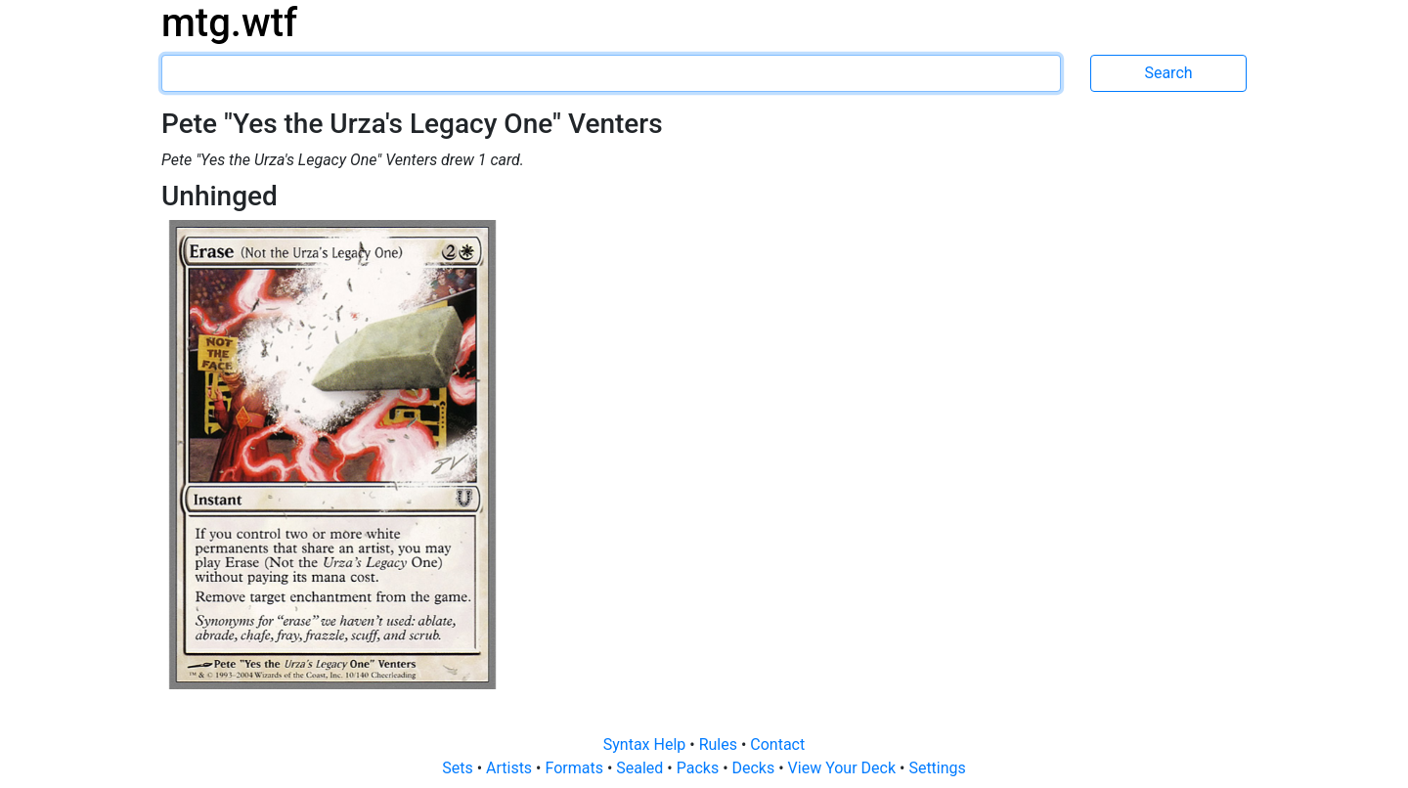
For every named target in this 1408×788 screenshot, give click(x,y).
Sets (459, 768)
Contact (777, 744)
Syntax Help (646, 744)
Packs (700, 768)
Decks (755, 768)
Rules (720, 744)
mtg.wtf (229, 23)
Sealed (641, 768)
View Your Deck (844, 768)
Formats (575, 768)
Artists (511, 768)
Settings (936, 768)
